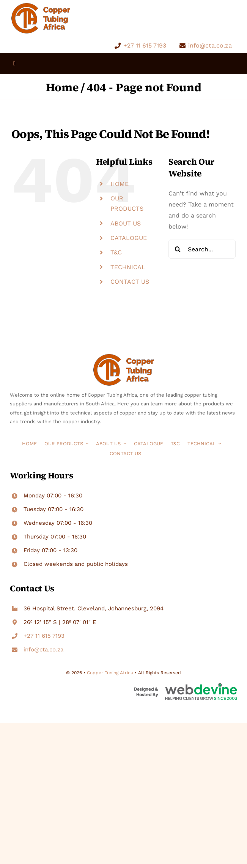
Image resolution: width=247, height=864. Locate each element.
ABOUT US (125, 223)
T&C (116, 252)
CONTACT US (129, 281)
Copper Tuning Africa (110, 672)
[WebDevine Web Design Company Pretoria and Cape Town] (185, 685)
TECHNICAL (127, 267)
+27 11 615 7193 (144, 45)
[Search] (177, 249)
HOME (119, 183)
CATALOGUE (128, 237)
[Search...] (202, 249)
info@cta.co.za (210, 45)
